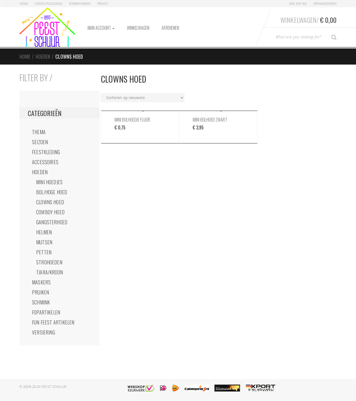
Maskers (41, 282)
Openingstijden (325, 3)
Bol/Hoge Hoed (51, 192)
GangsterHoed (51, 222)
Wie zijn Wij (297, 3)
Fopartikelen (46, 312)
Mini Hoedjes (49, 182)
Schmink (41, 302)
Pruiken (40, 292)
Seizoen (40, 142)
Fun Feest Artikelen (53, 322)
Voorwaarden (79, 3)
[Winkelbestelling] (142, 97)
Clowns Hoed (50, 202)
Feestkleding (46, 152)
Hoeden (43, 56)
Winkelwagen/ (308, 19)
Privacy (102, 3)
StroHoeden (49, 262)
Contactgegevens (48, 3)
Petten (43, 252)
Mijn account (101, 27)
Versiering (43, 332)
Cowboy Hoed (50, 212)
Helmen (44, 232)
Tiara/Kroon (49, 272)
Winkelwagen (138, 27)
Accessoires (45, 162)
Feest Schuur (54, 386)
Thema (39, 132)
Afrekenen (170, 27)
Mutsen (44, 242)
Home (23, 3)
